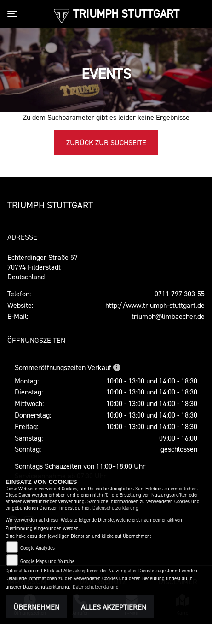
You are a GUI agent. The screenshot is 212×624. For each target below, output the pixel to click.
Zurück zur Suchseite (106, 142)
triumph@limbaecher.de (168, 316)
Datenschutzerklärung (115, 508)
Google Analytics (37, 548)
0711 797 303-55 (180, 293)
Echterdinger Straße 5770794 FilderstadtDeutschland (42, 267)
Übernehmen (36, 607)
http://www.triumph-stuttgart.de (155, 305)
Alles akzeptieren (113, 607)
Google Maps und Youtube (47, 562)
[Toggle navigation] (14, 14)
